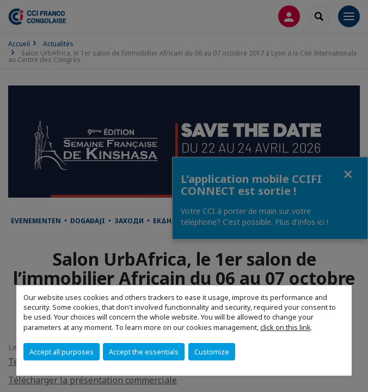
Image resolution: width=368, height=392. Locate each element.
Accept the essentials (144, 352)
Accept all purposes (61, 352)
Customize (211, 352)
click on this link (285, 327)
